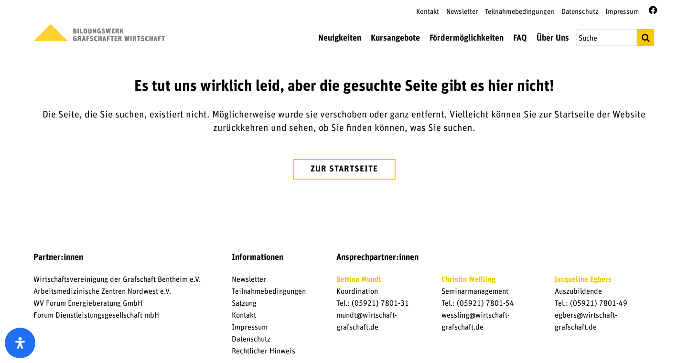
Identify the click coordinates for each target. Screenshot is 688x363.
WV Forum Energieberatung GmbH (87, 303)
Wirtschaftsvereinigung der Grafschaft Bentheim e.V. (117, 279)
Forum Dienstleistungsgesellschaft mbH (96, 315)
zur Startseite (344, 169)
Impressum (622, 11)
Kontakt (427, 11)
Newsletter (462, 11)
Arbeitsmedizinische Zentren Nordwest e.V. (102, 291)
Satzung (244, 303)
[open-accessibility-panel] (20, 343)
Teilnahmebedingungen (519, 11)
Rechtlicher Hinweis (263, 351)
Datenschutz (579, 11)
